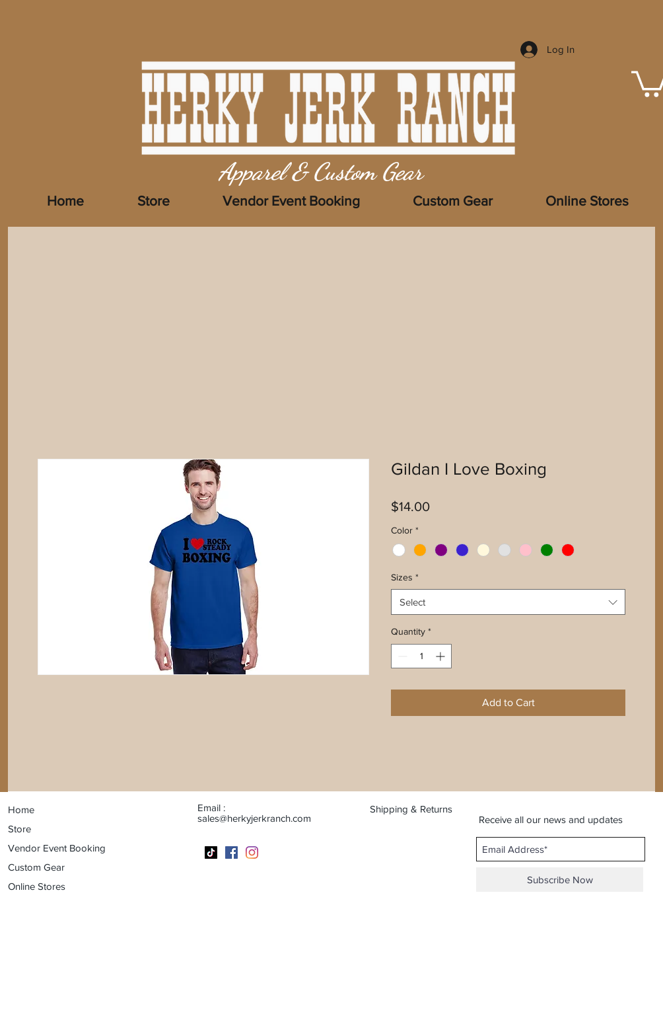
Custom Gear (36, 867)
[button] (587, 201)
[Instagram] (252, 852)
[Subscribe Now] (559, 879)
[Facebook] (231, 852)
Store (19, 828)
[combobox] (508, 602)
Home (21, 809)
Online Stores (36, 886)
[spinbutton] (421, 656)
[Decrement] (401, 656)
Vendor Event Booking (57, 847)
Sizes (405, 577)
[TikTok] (211, 852)
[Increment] (441, 656)
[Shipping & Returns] (419, 808)
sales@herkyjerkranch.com (254, 818)
